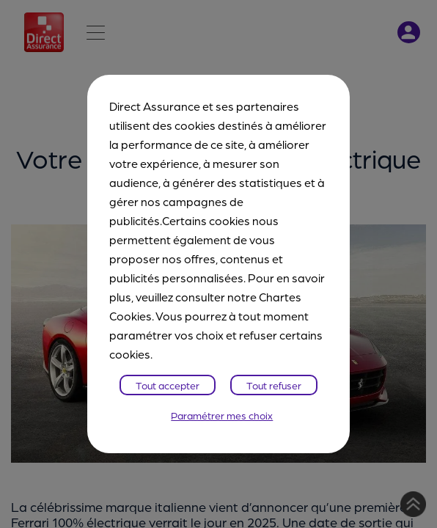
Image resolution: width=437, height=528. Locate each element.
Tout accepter (167, 385)
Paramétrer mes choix (222, 415)
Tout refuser (273, 385)
